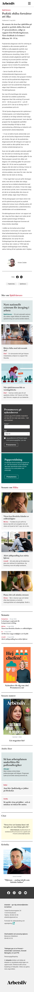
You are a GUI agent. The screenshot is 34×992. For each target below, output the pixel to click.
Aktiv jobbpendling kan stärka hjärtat (14, 639)
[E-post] (25, 892)
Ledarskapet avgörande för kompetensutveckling (10, 622)
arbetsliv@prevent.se (11, 917)
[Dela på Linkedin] (21, 277)
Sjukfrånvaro (6, 10)
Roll (5, 431)
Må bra (3, 626)
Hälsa (15, 487)
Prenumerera (11, 445)
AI (2, 631)
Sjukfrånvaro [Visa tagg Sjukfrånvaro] (23, 284)
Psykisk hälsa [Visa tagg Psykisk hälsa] (11, 284)
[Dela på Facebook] (17, 277)
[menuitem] (9, 3)
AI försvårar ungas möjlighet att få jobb (14, 634)
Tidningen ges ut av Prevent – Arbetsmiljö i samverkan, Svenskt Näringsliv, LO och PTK (15, 951)
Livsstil (3, 637)
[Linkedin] (19, 892)
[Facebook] (8, 892)
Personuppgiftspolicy (11, 956)
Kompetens (4, 619)
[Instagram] (14, 892)
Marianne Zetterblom (11, 936)
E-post (6, 424)
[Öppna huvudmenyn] (29, 3)
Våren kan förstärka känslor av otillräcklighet (16, 628)
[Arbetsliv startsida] (17, 982)
